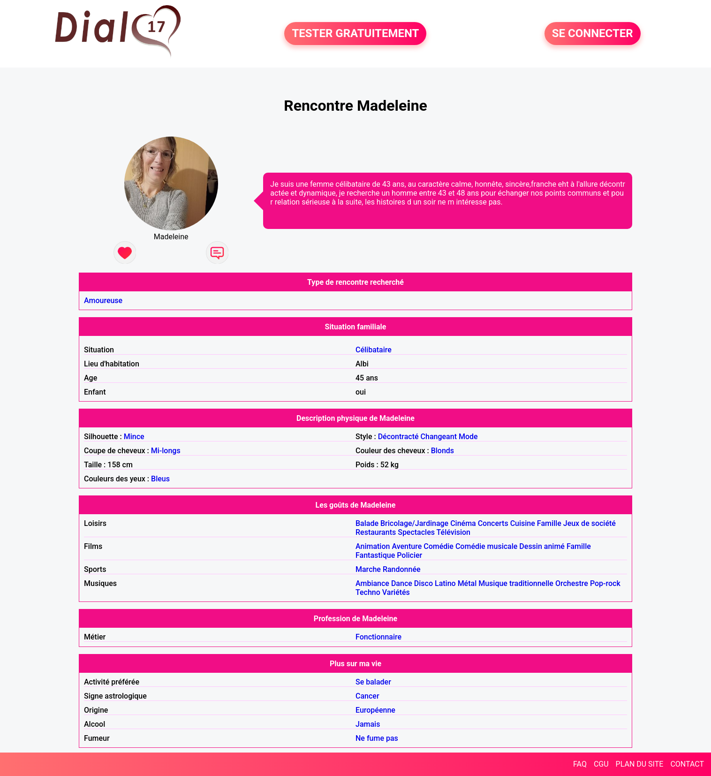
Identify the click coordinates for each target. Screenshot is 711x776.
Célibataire (374, 349)
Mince (134, 436)
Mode (468, 436)
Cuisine (522, 523)
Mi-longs (166, 450)
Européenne (375, 710)
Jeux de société (589, 523)
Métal (467, 583)
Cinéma (463, 523)
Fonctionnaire (378, 636)
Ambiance (372, 583)
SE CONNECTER (592, 33)
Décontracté (398, 436)
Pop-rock (605, 583)
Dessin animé (542, 546)
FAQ (580, 764)
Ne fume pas (377, 738)
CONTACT (687, 764)
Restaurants (376, 532)
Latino (445, 583)
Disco (423, 583)
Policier (409, 555)
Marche (368, 569)
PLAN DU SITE (640, 764)
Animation (373, 546)
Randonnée (402, 569)
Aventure (407, 546)
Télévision (453, 532)
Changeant (439, 436)
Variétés (396, 592)
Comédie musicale (486, 546)
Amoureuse (103, 300)
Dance (401, 583)
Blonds (442, 450)
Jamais (368, 724)
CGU (601, 764)
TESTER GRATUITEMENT (355, 33)
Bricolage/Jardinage (414, 523)
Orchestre (571, 583)
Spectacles (416, 532)
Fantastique (375, 555)
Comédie (439, 546)
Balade (367, 523)
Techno (368, 592)
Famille (549, 523)
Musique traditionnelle (515, 583)
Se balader (373, 681)
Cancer (367, 696)
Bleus (160, 478)
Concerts (493, 523)
